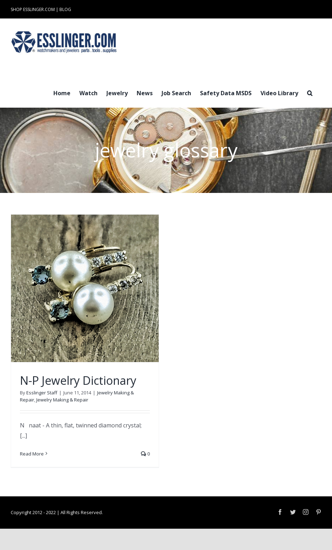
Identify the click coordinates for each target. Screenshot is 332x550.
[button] (309, 92)
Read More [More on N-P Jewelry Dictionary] (32, 454)
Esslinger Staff (41, 392)
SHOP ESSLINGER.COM (33, 9)
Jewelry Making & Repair (62, 400)
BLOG (65, 9)
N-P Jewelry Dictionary (78, 380)
